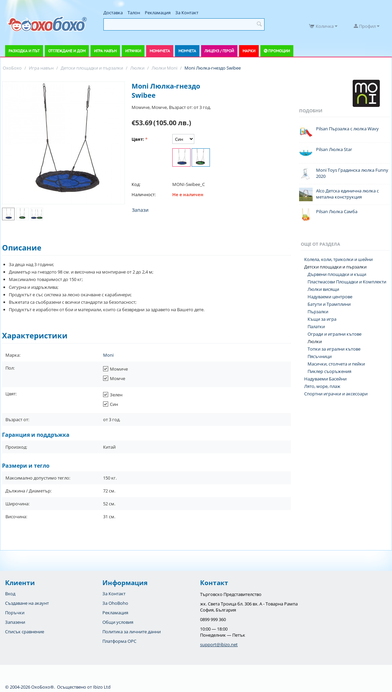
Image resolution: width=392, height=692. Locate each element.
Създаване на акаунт (27, 603)
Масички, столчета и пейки (336, 364)
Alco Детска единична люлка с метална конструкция (347, 194)
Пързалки (318, 311)
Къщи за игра (322, 319)
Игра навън (105, 50)
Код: (136, 184)
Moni (108, 355)
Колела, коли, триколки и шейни (338, 259)
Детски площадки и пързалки (335, 267)
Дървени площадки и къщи (337, 274)
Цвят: (138, 139)
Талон (134, 13)
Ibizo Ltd (102, 687)
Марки (248, 50)
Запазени (15, 622)
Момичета (160, 50)
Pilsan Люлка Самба (336, 211)
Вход (10, 594)
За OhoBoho (115, 603)
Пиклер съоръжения (329, 371)
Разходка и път (24, 50)
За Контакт (186, 13)
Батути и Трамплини (329, 304)
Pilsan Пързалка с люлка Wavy (347, 129)
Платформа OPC (119, 641)
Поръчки (14, 613)
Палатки (316, 326)
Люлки (315, 341)
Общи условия (117, 622)
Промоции (279, 50)
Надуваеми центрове (330, 297)
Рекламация (158, 13)
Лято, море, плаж (322, 386)
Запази (140, 210)
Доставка (113, 13)
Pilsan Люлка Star (334, 149)
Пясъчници (320, 356)
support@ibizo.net (219, 644)
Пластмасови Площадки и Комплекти (347, 282)
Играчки (133, 50)
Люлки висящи (323, 289)
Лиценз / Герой (219, 50)
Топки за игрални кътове (334, 349)
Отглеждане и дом (66, 50)
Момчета (187, 50)
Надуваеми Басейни (325, 379)
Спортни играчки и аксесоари (336, 394)
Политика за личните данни (131, 632)
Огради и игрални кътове (334, 334)
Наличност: (144, 194)
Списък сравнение (24, 632)
